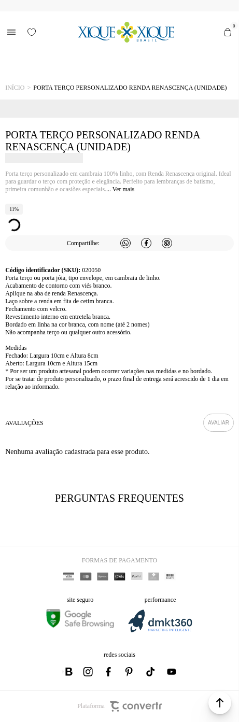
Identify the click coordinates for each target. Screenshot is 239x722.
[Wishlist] (31, 32)
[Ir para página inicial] (14, 88)
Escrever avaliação (218, 423)
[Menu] (11, 32)
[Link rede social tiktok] (151, 671)
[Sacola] (227, 32)
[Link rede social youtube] (171, 671)
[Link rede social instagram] (88, 671)
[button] (219, 702)
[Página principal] (126, 32)
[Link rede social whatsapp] (68, 671)
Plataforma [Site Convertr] (119, 706)
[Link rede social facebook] (109, 671)
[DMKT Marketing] (160, 630)
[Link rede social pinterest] (130, 671)
